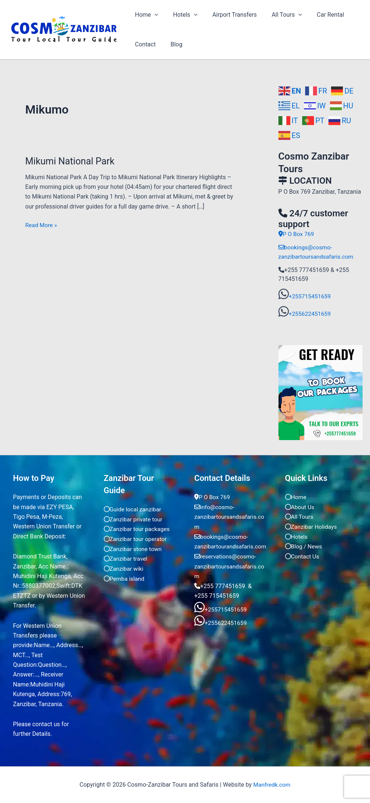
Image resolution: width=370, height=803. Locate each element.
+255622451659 (310, 313)
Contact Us (302, 555)
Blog (172, 44)
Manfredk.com (271, 784)
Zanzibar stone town (133, 547)
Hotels (181, 15)
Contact (143, 44)
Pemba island (125, 577)
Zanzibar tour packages (138, 528)
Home (145, 15)
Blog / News (304, 545)
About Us (300, 506)
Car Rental (317, 14)
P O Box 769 (296, 233)
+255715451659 (310, 295)
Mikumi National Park (71, 161)
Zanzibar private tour (134, 518)
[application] (153, 15)
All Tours (276, 15)
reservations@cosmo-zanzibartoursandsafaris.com (228, 575)
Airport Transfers (227, 14)
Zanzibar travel (126, 557)
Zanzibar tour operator (136, 538)
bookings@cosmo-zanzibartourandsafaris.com (228, 545)
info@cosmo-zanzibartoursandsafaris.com (228, 516)
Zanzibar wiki (124, 567)
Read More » (41, 224)
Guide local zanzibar (133, 508)
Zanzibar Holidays (311, 526)
